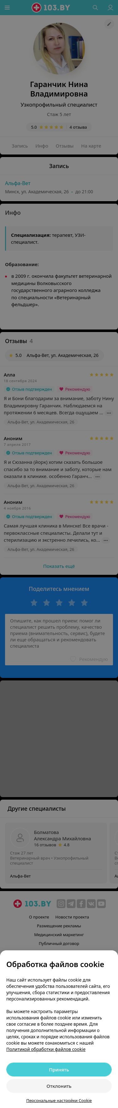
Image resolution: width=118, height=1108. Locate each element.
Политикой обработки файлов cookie (46, 1049)
